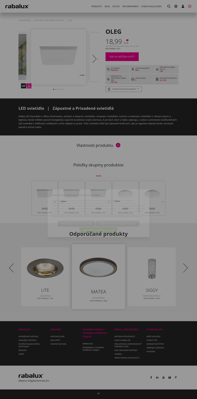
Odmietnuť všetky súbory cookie (117, 210)
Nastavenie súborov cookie (76, 210)
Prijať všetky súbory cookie (98, 216)
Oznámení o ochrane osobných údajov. (125, 203)
